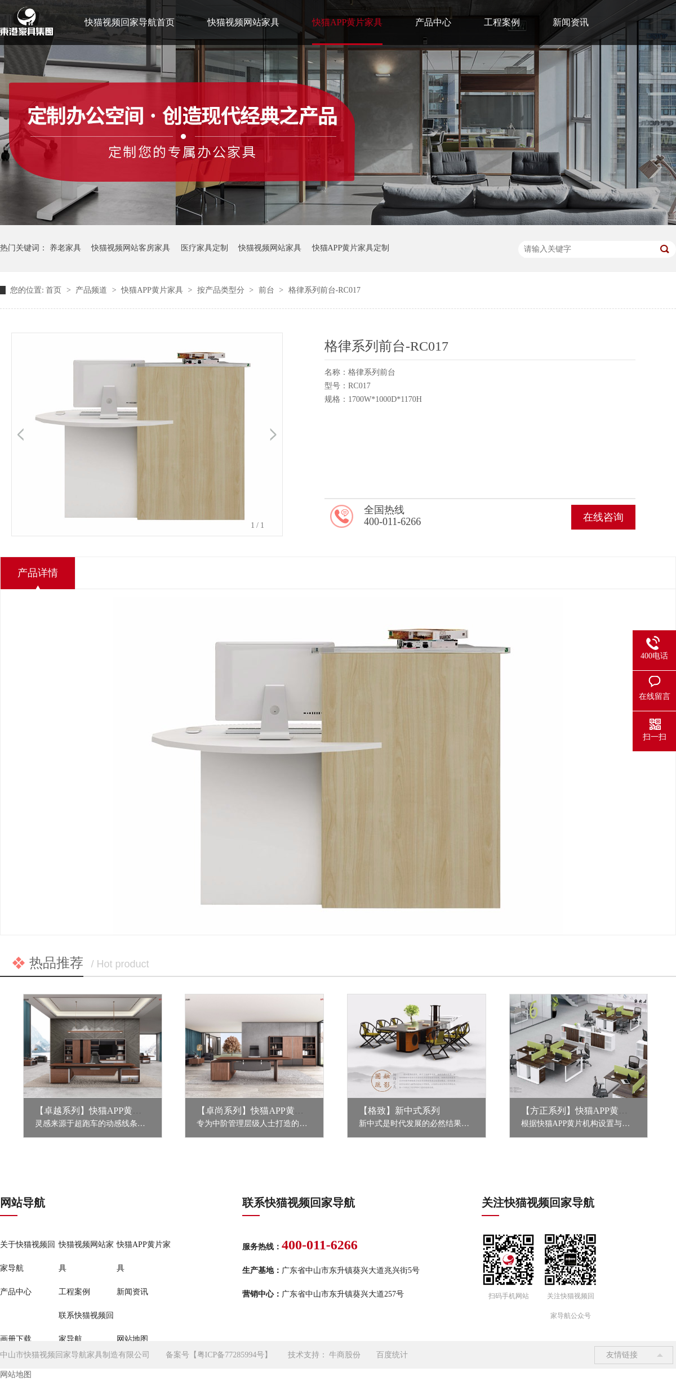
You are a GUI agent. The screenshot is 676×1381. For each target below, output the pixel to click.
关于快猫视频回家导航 (27, 1256)
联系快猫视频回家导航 (86, 1327)
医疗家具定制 (204, 248)
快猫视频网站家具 (243, 22)
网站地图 (132, 1339)
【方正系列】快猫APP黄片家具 (583, 1110)
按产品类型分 (222, 290)
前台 (268, 290)
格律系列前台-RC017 (324, 290)
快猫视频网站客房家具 (130, 248)
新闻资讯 (571, 22)
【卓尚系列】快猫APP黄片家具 (259, 1110)
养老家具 (65, 248)
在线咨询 (603, 517)
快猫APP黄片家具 (347, 22)
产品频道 (92, 290)
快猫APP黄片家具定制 (351, 248)
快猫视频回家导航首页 (129, 22)
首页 (55, 290)
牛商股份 (345, 1355)
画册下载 (16, 1339)
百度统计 (392, 1355)
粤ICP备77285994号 (231, 1355)
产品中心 (433, 22)
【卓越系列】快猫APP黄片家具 (97, 1110)
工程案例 (502, 22)
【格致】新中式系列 (399, 1110)
